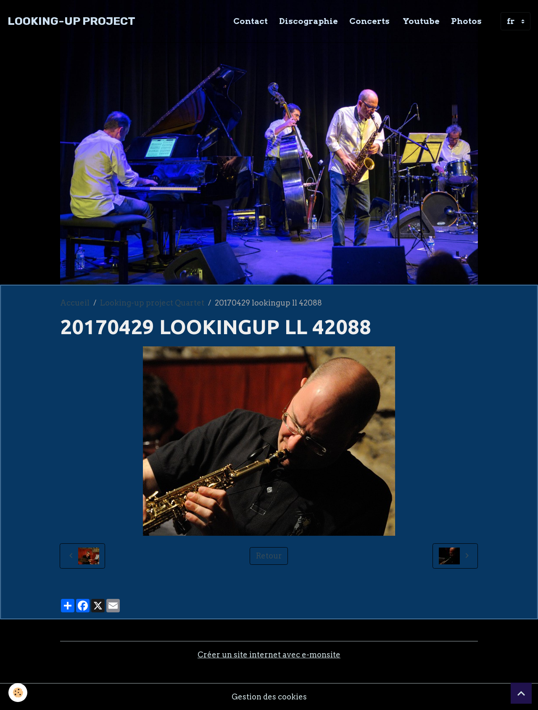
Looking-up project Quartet (152, 302)
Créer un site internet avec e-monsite (269, 654)
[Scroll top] (521, 693)
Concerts (369, 21)
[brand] (71, 21)
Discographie (308, 21)
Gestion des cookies (269, 696)
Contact (250, 21)
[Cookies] (17, 692)
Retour (269, 555)
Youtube (420, 21)
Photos (466, 21)
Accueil (75, 302)
